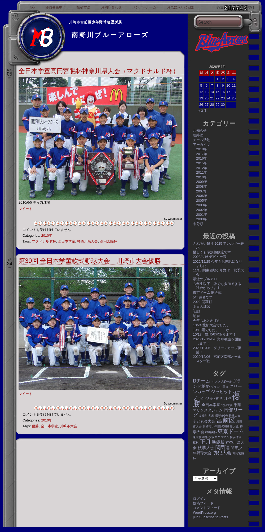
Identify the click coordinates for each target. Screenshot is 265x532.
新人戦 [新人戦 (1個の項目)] (234, 426)
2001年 (201, 215)
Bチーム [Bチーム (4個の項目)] (201, 381)
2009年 (201, 182)
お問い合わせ (111, 7)
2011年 (201, 172)
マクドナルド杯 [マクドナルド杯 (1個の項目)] (208, 398)
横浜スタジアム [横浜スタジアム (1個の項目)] (219, 437)
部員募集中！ (55, 7)
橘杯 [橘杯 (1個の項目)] (196, 442)
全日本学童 (66, 241)
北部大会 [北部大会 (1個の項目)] (227, 405)
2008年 (201, 186)
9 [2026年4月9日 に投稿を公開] (223, 85)
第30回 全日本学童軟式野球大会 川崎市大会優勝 (90, 260)
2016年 (201, 158)
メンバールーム (144, 7)
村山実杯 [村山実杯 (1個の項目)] (211, 432)
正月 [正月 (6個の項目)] (205, 442)
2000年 (201, 219)
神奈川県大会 (87, 241)
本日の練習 (201, 307)
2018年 (201, 149)
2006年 (201, 196)
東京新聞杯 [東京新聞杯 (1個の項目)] (200, 437)
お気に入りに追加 (181, 7)
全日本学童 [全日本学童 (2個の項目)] (211, 405)
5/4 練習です (203, 297)
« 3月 (202, 111)
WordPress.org (204, 513)
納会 (196, 316)
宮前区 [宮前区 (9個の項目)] (225, 420)
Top (32, 7)
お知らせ (200, 131)
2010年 (46, 236)
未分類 (198, 224)
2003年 (201, 205)
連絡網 (198, 135)
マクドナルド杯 (44, 241)
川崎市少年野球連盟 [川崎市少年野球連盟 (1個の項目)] (216, 426)
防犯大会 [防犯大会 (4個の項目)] (222, 452)
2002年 (201, 210)
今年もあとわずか (206, 321)
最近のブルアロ (205, 279)
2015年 (201, 163)
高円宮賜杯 (108, 241)
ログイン (200, 498)
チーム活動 (201, 140)
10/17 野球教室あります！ (214, 334)
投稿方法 (83, 7)
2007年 (201, 191)
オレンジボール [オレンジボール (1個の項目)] (221, 381)
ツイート (25, 209)
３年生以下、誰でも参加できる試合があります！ (217, 286)
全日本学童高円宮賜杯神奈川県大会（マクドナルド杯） (99, 70)
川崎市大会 (68, 426)
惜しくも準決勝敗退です (212, 252)
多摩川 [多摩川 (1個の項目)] (203, 415)
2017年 (201, 154)
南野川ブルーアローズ (110, 34)
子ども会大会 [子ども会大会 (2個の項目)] (204, 421)
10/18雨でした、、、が (211, 330)
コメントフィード (206, 508)
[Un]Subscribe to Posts (210, 517)
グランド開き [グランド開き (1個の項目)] (219, 386)
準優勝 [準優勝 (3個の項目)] (218, 442)
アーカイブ (201, 145)
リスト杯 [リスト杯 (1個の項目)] (225, 398)
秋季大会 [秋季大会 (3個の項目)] (206, 447)
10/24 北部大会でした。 (211, 325)
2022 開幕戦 (202, 302)
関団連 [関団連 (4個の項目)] (222, 447)
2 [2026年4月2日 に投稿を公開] (223, 79)
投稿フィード (203, 503)
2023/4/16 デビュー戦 (209, 257)
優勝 (35, 426)
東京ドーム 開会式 (207, 292)
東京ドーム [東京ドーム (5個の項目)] (231, 431)
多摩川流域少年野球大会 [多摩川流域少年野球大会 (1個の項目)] (224, 415)
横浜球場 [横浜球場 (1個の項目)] (235, 437)
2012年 (201, 168)
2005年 (201, 201)
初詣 (196, 311)
